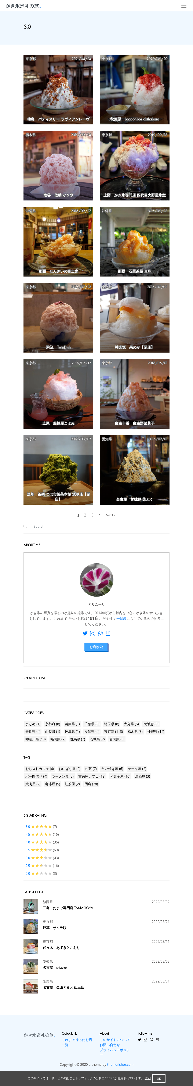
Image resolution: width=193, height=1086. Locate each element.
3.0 (39, 860)
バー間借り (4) (36, 779)
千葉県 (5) (91, 727)
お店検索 (96, 649)
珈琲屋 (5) (52, 787)
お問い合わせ (110, 1048)
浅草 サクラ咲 (54, 931)
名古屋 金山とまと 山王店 (63, 991)
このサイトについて (115, 1043)
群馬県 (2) (77, 742)
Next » (113, 517)
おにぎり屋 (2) (69, 771)
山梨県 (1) (52, 734)
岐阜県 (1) (72, 734)
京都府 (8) (52, 727)
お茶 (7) (91, 771)
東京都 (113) (113, 734)
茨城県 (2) (97, 742)
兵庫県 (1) (72, 727)
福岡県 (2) (57, 742)
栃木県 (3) (135, 734)
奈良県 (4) (32, 734)
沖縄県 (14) (155, 734)
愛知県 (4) (91, 734)
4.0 (39, 845)
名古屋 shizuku (55, 971)
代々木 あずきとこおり (61, 951)
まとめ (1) (32, 727)
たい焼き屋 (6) (112, 771)
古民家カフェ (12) (91, 779)
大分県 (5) (131, 727)
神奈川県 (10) (35, 742)
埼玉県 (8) (111, 727)
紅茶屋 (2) (72, 787)
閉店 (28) (91, 787)
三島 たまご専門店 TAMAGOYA (68, 911)
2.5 (39, 868)
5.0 (39, 829)
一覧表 (121, 621)
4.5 (39, 837)
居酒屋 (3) (142, 779)
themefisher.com (120, 1067)
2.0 (39, 876)
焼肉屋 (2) (32, 787)
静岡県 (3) (116, 742)
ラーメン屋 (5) (63, 779)
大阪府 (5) (151, 727)
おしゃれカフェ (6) (39, 771)
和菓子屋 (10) (120, 779)
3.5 (39, 853)
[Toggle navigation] (184, 6)
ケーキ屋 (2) (137, 771)
